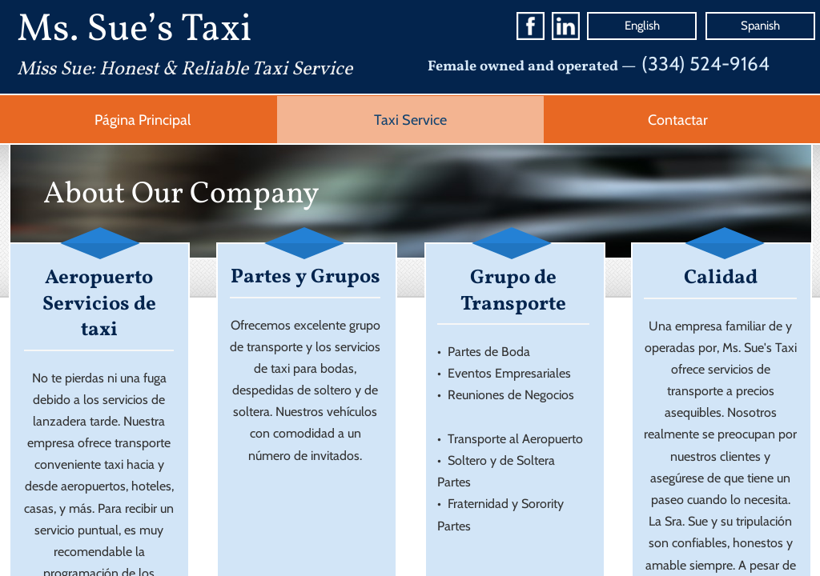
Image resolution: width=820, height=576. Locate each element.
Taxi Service (410, 120)
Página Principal (142, 120)
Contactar (678, 120)
